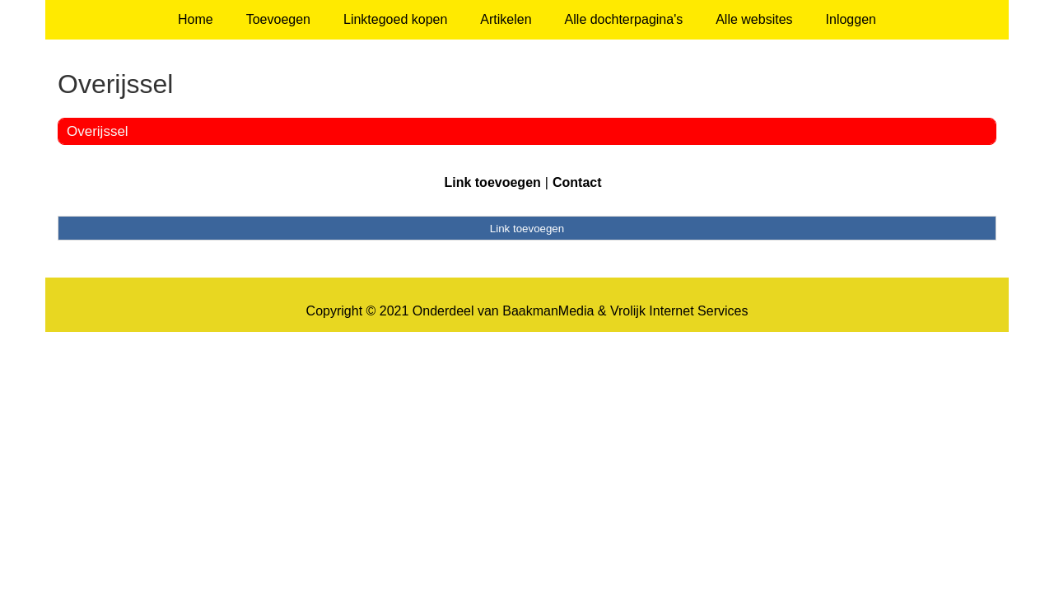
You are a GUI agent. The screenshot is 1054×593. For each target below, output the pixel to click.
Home (195, 19)
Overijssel (97, 131)
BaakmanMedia (548, 311)
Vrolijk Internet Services (679, 311)
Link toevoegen (492, 182)
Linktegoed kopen (395, 19)
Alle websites (754, 19)
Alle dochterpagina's (624, 19)
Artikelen (505, 19)
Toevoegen (278, 19)
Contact (577, 182)
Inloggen (851, 19)
